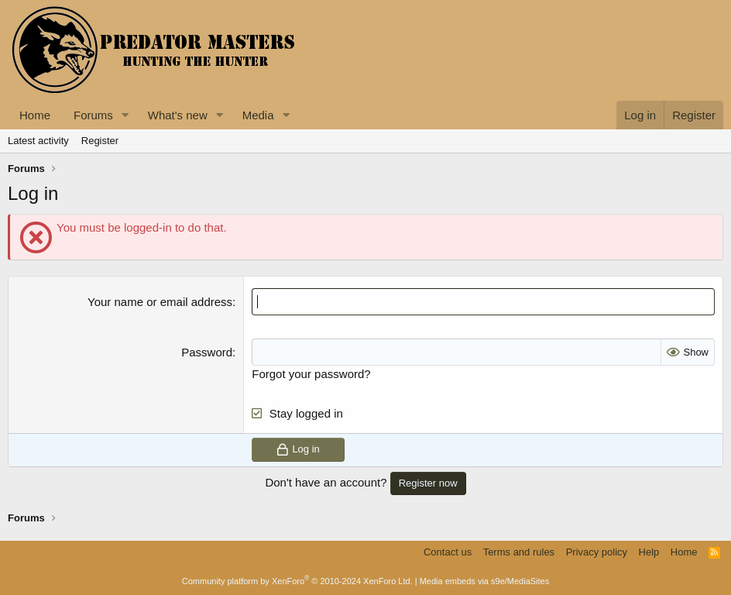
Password (206, 352)
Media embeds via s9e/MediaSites (485, 581)
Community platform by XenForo (297, 581)
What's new (178, 115)
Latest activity (38, 140)
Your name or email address (160, 301)
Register (99, 140)
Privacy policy (596, 552)
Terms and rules (518, 552)
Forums (93, 115)
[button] (125, 115)
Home (34, 115)
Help (649, 552)
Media (258, 115)
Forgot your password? (311, 373)
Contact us (448, 552)
